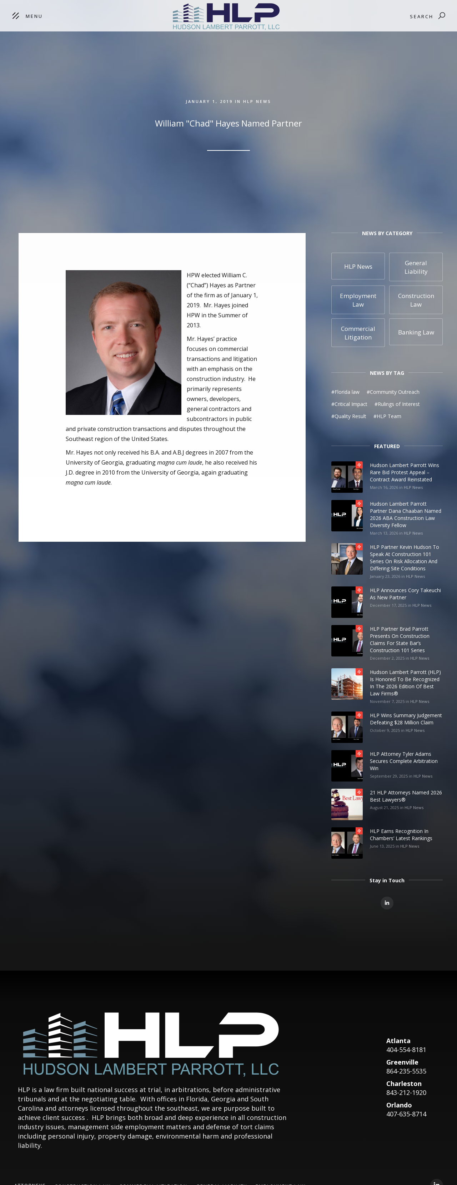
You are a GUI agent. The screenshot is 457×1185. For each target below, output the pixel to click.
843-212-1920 (406, 1092)
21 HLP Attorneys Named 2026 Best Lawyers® (406, 796)
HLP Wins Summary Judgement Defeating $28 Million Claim (406, 719)
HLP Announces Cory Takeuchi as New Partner (405, 594)
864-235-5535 (406, 1071)
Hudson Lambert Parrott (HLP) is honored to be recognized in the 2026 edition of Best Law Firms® (405, 683)
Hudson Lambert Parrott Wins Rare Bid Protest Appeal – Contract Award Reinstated (404, 472)
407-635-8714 (406, 1114)
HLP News (413, 487)
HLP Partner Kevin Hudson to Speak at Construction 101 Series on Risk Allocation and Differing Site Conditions (404, 558)
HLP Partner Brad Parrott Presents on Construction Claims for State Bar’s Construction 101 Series (400, 639)
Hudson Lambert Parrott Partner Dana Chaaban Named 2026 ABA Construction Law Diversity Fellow (405, 514)
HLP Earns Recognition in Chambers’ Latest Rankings (401, 835)
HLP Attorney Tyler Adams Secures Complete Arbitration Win (404, 761)
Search (421, 16)
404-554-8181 (406, 1049)
